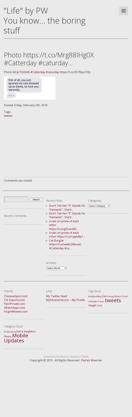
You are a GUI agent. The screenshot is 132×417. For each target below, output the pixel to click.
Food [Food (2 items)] (125, 296)
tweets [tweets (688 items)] (113, 300)
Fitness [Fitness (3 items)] (118, 296)
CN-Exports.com (14, 300)
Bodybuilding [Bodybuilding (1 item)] (10, 331)
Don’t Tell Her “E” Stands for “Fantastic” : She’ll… (67, 207)
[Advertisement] (66, 142)
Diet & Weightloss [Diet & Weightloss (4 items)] (26, 331)
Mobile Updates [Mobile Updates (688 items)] (16, 338)
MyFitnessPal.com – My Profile (65, 300)
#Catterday (37, 72)
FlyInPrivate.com (14, 304)
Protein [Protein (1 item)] (101, 301)
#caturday (52, 72)
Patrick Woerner (91, 360)
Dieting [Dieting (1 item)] (110, 296)
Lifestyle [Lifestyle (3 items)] (92, 301)
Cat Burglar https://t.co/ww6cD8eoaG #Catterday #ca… (65, 244)
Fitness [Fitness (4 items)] (8, 336)
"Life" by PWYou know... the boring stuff (44, 20)
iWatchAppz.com (14, 308)
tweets (8, 116)
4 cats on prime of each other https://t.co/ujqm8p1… (67, 234)
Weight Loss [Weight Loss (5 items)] (95, 305)
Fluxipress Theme (79, 356)
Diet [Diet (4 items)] (104, 296)
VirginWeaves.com (16, 311)
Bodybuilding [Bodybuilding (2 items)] (95, 296)
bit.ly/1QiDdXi (21, 72)
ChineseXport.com (15, 296)
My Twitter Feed (56, 296)
